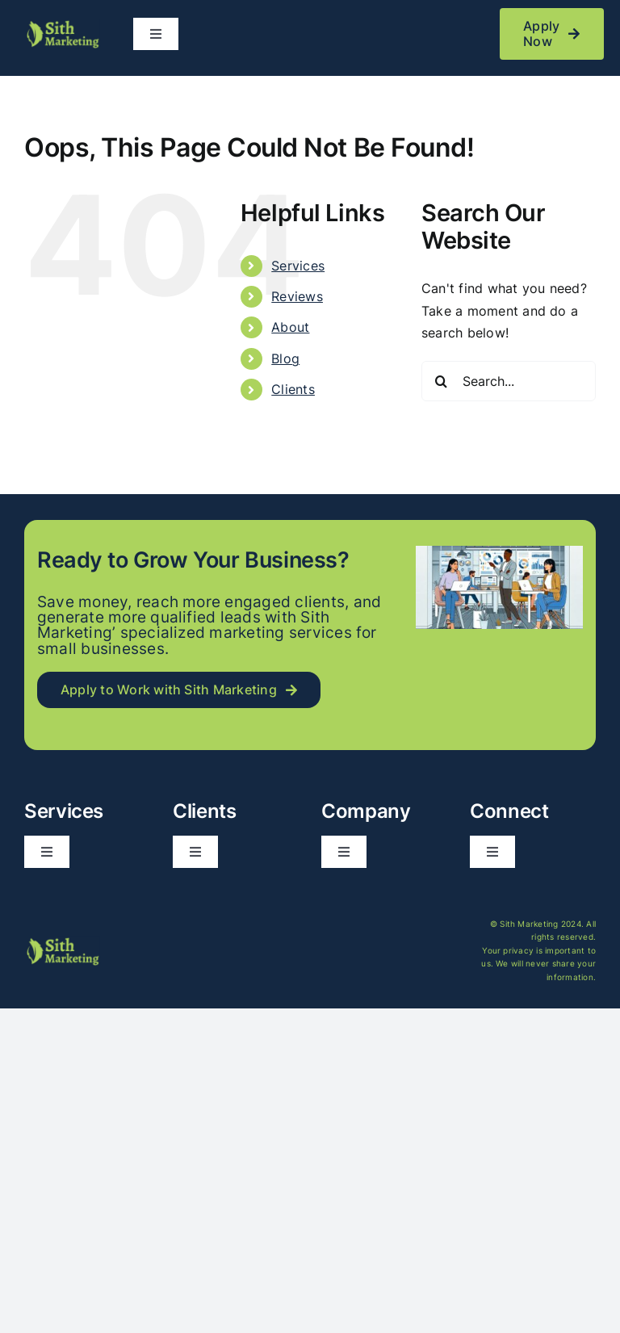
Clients (293, 389)
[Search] (441, 381)
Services (298, 266)
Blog (285, 358)
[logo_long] (62, 25)
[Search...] (508, 381)
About (290, 327)
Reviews (297, 296)
